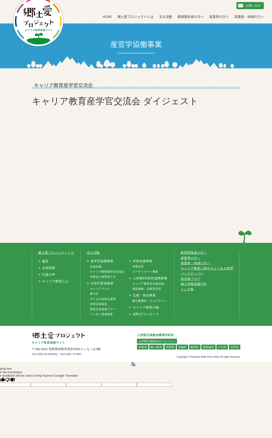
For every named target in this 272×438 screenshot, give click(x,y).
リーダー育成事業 (101, 314)
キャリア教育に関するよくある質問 (207, 268)
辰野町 (170, 347)
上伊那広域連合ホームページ (157, 341)
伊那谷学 (138, 266)
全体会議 (95, 266)
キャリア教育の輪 (146, 307)
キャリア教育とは (55, 281)
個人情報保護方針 (194, 284)
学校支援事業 (142, 261)
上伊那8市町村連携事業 (150, 278)
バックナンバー (192, 273)
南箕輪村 (208, 347)
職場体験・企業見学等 (146, 288)
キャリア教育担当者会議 (148, 283)
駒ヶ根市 (156, 347)
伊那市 (142, 347)
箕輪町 (182, 347)
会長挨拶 (48, 268)
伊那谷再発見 (98, 304)
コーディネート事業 (145, 271)
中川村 (222, 347)
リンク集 (187, 289)
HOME (107, 16)
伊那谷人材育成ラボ (103, 276)
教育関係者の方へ (191, 16)
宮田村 (234, 347)
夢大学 (94, 293)
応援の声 (48, 274)
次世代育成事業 (102, 283)
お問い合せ (250, 5)
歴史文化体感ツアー (103, 309)
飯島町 (194, 347)
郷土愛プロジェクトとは (135, 16)
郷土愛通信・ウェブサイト (149, 300)
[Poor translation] (10, 380)
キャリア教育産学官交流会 (107, 271)
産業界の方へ (219, 16)
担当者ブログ (190, 279)
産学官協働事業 (102, 261)
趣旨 (45, 261)
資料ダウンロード (146, 314)
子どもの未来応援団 (103, 299)
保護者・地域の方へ (249, 16)
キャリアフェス (100, 288)
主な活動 (165, 16)
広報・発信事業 (144, 295)
